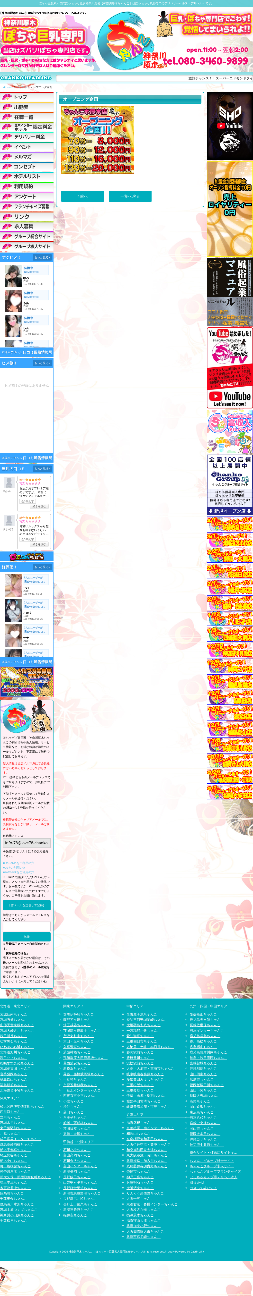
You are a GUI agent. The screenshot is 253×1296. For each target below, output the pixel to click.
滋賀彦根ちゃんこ (140, 1122)
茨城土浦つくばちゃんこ (18, 1209)
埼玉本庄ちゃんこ (13, 1182)
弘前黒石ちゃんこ (13, 1041)
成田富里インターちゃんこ (20, 1138)
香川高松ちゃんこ (203, 1041)
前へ (83, 196)
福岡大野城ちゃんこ (205, 1095)
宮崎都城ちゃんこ (203, 1063)
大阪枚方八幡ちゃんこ (143, 1209)
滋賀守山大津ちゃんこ (143, 1220)
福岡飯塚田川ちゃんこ (207, 1085)
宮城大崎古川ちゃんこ (17, 1030)
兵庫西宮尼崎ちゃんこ (143, 1236)
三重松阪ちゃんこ (140, 1085)
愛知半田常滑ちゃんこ (143, 1101)
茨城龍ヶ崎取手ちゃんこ (82, 1030)
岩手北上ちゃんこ (13, 1057)
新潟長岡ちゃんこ (76, 1171)
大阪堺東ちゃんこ (140, 1188)
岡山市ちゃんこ (202, 1128)
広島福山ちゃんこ (203, 1046)
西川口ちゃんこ (12, 1111)
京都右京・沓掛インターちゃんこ (152, 1204)
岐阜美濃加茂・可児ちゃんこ (148, 1106)
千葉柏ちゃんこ (75, 1079)
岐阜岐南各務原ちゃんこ (145, 1074)
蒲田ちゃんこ (73, 1112)
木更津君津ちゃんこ (15, 1188)
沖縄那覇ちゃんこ (203, 1068)
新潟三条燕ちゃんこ (78, 1209)
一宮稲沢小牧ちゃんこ (143, 1030)
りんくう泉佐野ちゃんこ (145, 1193)
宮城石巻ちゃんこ (13, 1019)
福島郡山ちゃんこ (13, 1079)
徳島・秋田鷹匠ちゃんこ (208, 1057)
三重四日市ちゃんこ (141, 1041)
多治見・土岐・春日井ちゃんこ (150, 1046)
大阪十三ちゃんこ (140, 1198)
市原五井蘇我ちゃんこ (80, 1085)
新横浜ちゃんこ (75, 1068)
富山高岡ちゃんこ (76, 1155)
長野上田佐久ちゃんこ (80, 1204)
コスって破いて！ (203, 1188)
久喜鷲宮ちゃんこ (76, 1046)
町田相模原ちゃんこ (15, 1166)
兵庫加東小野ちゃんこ (143, 1225)
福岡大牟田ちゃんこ (205, 1133)
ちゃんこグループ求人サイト (212, 1166)
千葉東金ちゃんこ (13, 1198)
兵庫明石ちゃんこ (140, 1182)
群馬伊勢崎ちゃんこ (78, 1014)
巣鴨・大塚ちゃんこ (78, 1133)
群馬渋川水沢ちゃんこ (17, 1204)
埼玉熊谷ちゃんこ (13, 1155)
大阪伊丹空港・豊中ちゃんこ (148, 1144)
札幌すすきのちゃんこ (17, 1063)
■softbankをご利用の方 (18, 872)
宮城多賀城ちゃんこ (15, 1068)
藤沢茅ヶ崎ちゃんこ (78, 1019)
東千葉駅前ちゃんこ (15, 1128)
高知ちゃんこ (200, 1101)
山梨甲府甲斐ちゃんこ (80, 1182)
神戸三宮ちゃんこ (140, 1177)
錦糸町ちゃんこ (12, 1193)
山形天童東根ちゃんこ (17, 1025)
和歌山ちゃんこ (138, 1133)
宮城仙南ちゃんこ (13, 1014)
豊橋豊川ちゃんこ (140, 1057)
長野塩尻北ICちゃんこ (80, 1198)
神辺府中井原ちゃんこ (207, 1144)
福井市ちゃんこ (75, 1215)
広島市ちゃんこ (202, 1079)
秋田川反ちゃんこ (13, 1035)
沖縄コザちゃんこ (203, 1139)
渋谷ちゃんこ (73, 1106)
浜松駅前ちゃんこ (140, 1063)
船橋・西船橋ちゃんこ (80, 1122)
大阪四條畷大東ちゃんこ (145, 1231)
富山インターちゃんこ (80, 1166)
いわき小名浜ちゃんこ (17, 1046)
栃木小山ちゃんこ (13, 1160)
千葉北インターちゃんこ (82, 1090)
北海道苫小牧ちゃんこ (17, 1090)
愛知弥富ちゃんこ (140, 1035)
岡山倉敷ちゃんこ (203, 1106)
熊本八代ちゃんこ (203, 1117)
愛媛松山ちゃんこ (203, 1014)
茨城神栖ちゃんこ (76, 1052)
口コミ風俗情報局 (37, 352)
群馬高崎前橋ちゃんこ (17, 1144)
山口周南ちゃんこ (203, 1074)
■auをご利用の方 (14, 867)
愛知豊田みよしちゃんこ (145, 1079)
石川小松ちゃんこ (76, 1149)
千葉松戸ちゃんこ (13, 1220)
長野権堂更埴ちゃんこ (80, 1188)
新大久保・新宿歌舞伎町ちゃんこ (25, 1177)
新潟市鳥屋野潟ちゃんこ (82, 1193)
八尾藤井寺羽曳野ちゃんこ (146, 1166)
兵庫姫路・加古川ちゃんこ (146, 1160)
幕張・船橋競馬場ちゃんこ (83, 1074)
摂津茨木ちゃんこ (140, 1215)
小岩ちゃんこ (73, 1101)
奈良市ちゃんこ (138, 1171)
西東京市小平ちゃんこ (80, 1095)
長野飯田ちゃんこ (76, 1177)
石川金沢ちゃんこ (76, 1160)
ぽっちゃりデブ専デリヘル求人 (213, 1177)
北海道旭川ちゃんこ (15, 1052)
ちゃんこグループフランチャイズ (215, 1171)
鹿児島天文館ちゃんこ (207, 1019)
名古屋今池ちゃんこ (141, 1014)
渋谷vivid (197, 1182)
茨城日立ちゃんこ (76, 1128)
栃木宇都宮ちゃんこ (15, 1149)
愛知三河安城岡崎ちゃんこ (146, 1019)
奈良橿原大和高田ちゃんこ (146, 1138)
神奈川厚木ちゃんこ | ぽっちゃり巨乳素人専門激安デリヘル (105, 1251)
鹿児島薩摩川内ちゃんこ (208, 1052)
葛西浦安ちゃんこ (76, 1063)
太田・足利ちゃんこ (78, 1041)
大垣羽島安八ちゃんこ (143, 1025)
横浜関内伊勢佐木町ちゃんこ (22, 1106)
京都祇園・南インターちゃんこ (150, 1128)
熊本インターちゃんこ (207, 1030)
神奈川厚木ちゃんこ (15, 1171)
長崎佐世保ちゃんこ (205, 1025)
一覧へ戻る (130, 196)
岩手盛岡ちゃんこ (13, 1074)
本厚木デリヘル (12, 352)
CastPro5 (196, 1251)
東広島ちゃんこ (202, 1112)
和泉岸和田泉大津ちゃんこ (146, 1149)
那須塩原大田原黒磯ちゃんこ (85, 1057)
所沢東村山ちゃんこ (78, 1035)
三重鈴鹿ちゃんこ (140, 1090)
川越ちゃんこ (10, 1133)
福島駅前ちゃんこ (13, 1085)
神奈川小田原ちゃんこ (17, 1215)
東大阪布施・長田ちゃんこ (146, 1155)
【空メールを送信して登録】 (27, 905)
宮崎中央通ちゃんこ (205, 1122)
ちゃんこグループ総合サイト (212, 1160)
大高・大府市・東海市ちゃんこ (150, 1068)
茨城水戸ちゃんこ (13, 1122)
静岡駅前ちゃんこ (140, 1052)
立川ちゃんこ (10, 1117)
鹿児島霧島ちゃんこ (205, 1035)
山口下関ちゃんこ (203, 1090)
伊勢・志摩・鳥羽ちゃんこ (146, 1095)
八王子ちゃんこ (75, 1117)
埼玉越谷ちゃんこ (76, 1025)
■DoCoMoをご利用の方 (18, 863)
